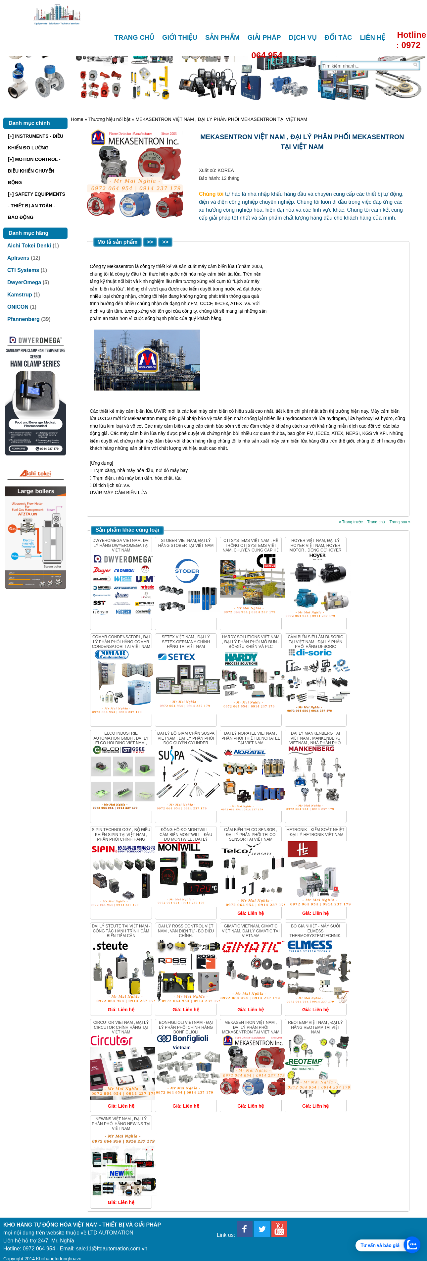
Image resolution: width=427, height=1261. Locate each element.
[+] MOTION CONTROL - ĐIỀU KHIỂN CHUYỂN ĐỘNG (34, 171)
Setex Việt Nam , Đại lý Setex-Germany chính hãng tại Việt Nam (186, 642)
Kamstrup (19, 294)
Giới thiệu (179, 37)
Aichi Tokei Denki (29, 245)
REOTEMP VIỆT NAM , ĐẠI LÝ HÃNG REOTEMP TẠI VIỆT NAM (315, 1027)
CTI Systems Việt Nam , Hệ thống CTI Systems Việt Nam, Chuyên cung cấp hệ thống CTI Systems (251, 547)
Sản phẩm (222, 37)
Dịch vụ (303, 37)
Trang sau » (399, 522)
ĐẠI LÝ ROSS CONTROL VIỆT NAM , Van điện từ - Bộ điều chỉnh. (186, 931)
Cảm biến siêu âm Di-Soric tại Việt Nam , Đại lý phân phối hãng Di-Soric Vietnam (315, 644)
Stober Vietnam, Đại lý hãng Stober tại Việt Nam (186, 543)
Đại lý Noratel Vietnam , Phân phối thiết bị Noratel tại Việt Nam (250, 738)
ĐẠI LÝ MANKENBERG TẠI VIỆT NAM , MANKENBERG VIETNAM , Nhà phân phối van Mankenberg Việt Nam (315, 740)
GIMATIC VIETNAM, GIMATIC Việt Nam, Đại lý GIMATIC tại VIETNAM (250, 931)
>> (150, 242)
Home (77, 119)
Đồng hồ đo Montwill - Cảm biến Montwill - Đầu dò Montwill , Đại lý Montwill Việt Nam (186, 836)
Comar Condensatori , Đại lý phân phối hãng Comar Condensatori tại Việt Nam (121, 642)
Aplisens (18, 258)
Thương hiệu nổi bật (109, 119)
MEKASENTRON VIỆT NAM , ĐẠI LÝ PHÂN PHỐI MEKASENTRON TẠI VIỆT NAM (250, 1027)
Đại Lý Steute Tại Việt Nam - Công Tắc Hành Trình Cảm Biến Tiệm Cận (121, 931)
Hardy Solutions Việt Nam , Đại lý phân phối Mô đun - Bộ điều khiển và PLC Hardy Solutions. (250, 644)
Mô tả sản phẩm (117, 242)
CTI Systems (23, 270)
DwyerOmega (24, 282)
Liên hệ (372, 37)
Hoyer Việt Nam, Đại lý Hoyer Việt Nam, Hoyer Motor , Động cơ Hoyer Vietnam (316, 547)
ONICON (17, 307)
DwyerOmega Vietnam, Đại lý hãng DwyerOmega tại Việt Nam (121, 545)
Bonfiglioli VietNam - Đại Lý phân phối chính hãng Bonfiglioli (186, 1027)
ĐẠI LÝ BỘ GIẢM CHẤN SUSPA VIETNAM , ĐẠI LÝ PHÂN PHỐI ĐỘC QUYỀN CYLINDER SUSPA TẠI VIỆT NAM (185, 740)
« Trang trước (350, 522)
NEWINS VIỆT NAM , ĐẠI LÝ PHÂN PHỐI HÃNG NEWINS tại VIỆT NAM (121, 1124)
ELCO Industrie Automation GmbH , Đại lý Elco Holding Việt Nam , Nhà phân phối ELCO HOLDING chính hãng (121, 743)
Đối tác (338, 37)
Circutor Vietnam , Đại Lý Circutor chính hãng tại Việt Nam (121, 1027)
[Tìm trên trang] (366, 65)
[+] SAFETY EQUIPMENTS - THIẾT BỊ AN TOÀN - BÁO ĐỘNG (36, 205)
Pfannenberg (23, 319)
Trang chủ (135, 37)
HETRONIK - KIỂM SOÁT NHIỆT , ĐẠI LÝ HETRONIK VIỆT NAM (316, 832)
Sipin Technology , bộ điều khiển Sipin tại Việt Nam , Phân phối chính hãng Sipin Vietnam (121, 836)
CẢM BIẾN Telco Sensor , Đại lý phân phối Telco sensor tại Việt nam (250, 834)
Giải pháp (264, 37)
